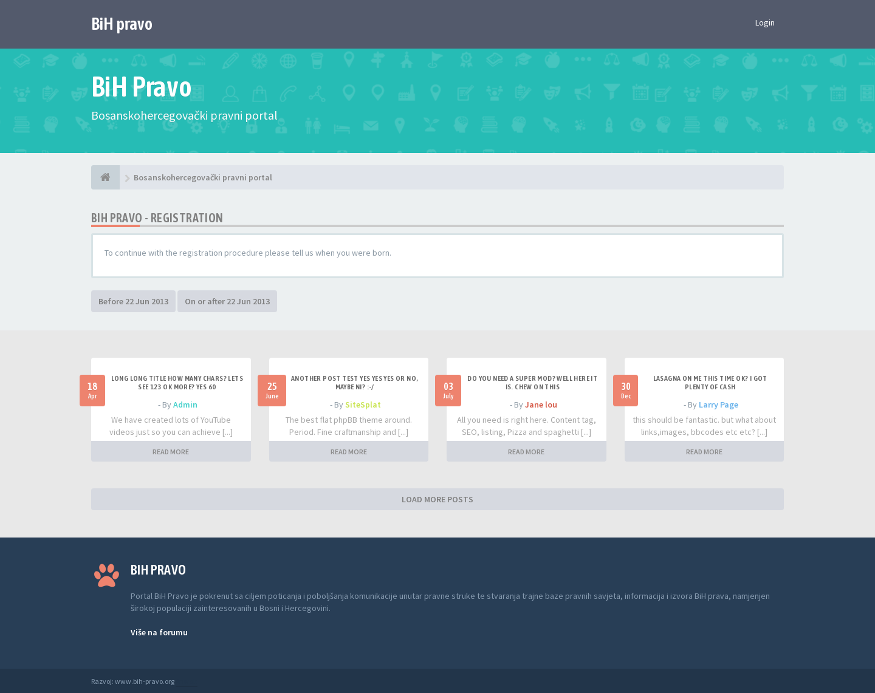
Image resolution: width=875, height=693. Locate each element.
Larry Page (718, 404)
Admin (185, 404)
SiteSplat (363, 404)
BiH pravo (122, 23)
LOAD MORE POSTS (437, 499)
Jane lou (541, 404)
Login (765, 22)
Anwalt (186, 681)
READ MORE (171, 451)
